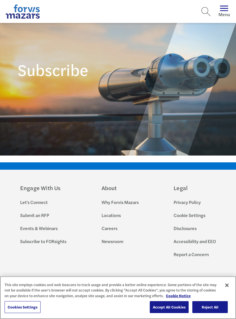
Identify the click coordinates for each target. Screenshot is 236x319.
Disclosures (185, 228)
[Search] (206, 11)
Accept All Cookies (169, 307)
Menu (224, 11)
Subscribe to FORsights (43, 241)
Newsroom (112, 241)
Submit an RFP (34, 215)
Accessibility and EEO (195, 241)
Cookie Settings (189, 215)
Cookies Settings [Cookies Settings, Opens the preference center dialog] (22, 307)
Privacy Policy (187, 202)
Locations (111, 215)
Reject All (210, 307)
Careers (109, 228)
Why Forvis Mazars (120, 202)
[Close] (227, 285)
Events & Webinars (39, 228)
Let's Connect (34, 202)
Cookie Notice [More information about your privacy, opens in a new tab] (178, 295)
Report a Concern (191, 254)
